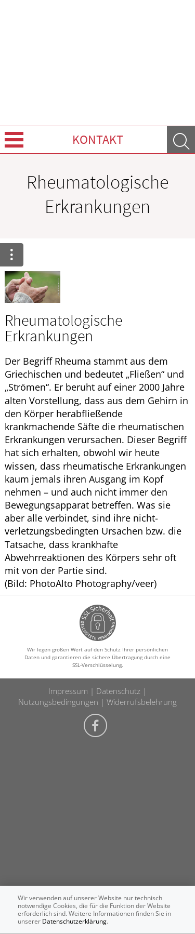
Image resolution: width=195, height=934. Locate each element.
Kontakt (97, 139)
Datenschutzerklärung (74, 921)
